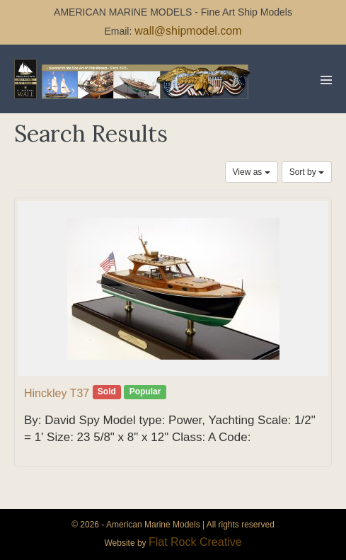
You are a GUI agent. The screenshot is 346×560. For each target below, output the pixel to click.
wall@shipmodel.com (187, 31)
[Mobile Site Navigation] (326, 80)
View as (251, 172)
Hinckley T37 (56, 393)
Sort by (306, 172)
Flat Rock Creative (195, 542)
